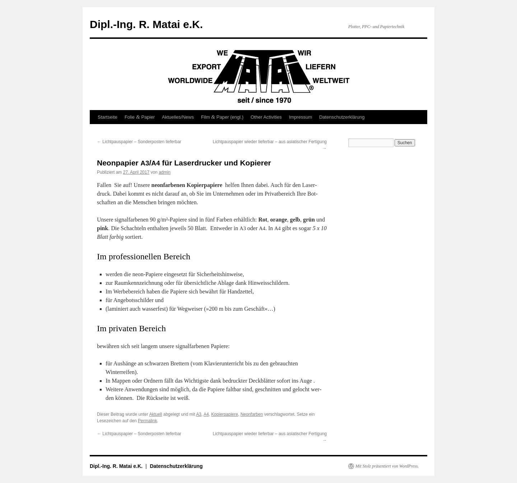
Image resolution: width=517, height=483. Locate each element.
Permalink (147, 420)
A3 (198, 414)
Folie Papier (140, 117)
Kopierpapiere (224, 414)
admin (165, 172)
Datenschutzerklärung (341, 117)
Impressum (300, 117)
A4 (206, 414)
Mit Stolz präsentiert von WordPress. (387, 466)
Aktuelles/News (178, 117)
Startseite (107, 117)
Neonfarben (252, 414)
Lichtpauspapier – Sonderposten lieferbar (139, 141)
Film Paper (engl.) (222, 117)
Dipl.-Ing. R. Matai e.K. (146, 24)
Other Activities (266, 117)
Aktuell (155, 414)
